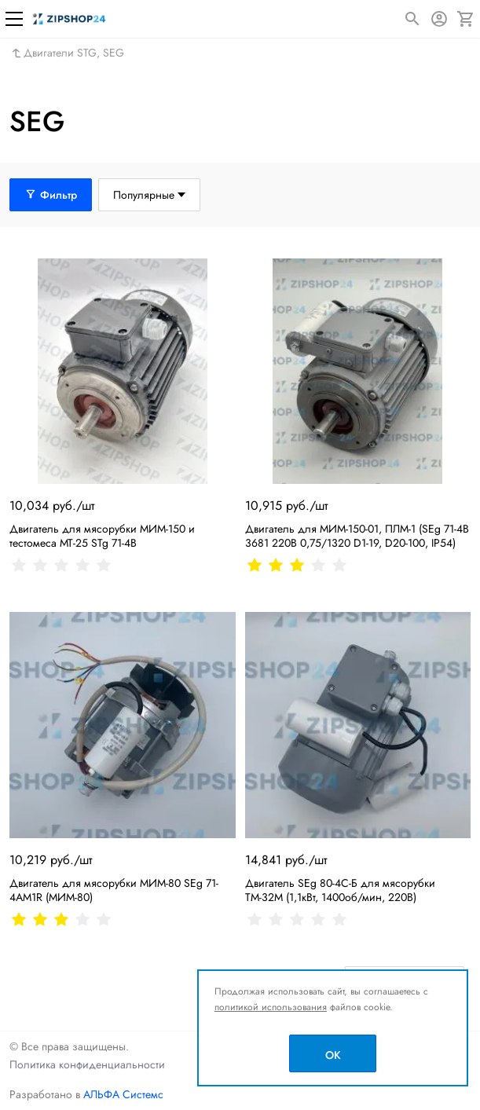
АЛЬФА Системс (121, 1094)
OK (333, 1055)
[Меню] (14, 19)
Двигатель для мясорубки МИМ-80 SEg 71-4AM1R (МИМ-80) (113, 890)
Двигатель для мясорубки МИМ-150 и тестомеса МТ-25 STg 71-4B (102, 536)
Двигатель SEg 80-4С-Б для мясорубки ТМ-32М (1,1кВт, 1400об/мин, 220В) (340, 890)
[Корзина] (465, 18)
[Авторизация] (439, 18)
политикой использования (270, 1007)
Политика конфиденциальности (87, 1064)
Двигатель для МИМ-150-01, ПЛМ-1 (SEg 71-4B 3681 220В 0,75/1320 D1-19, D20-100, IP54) (357, 536)
